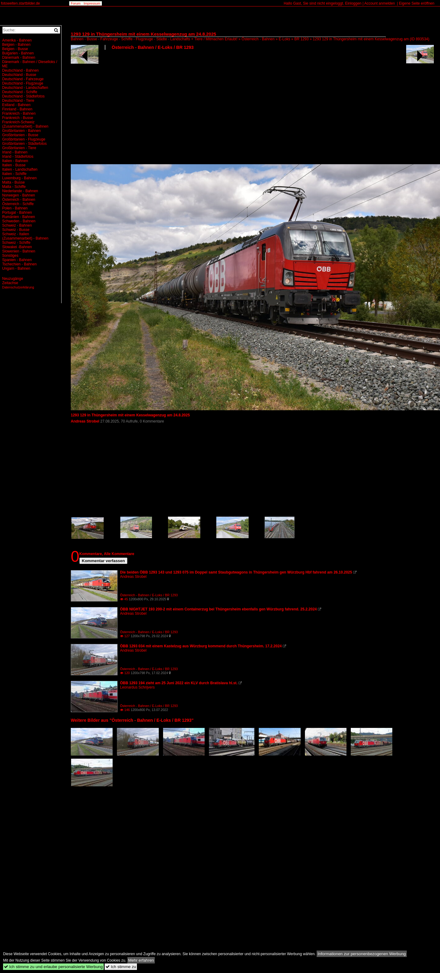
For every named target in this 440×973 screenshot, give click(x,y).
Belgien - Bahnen (16, 44)
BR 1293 (301, 39)
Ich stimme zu (121, 966)
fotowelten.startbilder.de (20, 3)
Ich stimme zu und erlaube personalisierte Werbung (53, 966)
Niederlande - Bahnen (20, 191)
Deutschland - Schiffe (19, 92)
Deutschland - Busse (19, 75)
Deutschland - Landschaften (25, 87)
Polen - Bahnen (15, 208)
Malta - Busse (13, 182)
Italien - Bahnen (15, 161)
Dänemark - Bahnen (18, 57)
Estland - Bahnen (16, 105)
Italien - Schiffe (14, 174)
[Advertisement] (149, 109)
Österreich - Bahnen (258, 39)
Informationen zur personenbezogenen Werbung (362, 953)
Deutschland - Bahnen (20, 70)
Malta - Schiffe (14, 187)
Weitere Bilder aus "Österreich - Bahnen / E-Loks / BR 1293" (132, 720)
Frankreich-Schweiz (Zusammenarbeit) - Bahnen (25, 124)
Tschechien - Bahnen (19, 264)
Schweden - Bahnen (18, 221)
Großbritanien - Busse (20, 135)
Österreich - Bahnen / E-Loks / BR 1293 (153, 47)
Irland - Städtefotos (17, 156)
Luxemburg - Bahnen (19, 178)
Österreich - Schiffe (18, 204)
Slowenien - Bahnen (18, 251)
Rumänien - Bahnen (18, 217)
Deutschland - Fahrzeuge (23, 79)
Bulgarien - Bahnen (18, 53)
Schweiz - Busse (16, 230)
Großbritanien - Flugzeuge (23, 139)
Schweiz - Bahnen (17, 225)
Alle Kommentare (119, 554)
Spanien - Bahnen (17, 260)
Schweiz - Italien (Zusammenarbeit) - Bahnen (25, 236)
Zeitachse (10, 283)
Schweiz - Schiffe (16, 242)
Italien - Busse (14, 165)
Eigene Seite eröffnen (416, 3)
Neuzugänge (12, 278)
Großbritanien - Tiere (19, 148)
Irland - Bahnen (14, 152)
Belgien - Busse (15, 49)
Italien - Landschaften (20, 169)
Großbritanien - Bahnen (21, 131)
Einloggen (353, 3)
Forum (76, 3)
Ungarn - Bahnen (16, 268)
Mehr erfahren (141, 960)
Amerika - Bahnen (17, 40)
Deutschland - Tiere (18, 100)
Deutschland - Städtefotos (23, 96)
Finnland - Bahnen (17, 109)
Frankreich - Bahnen (19, 113)
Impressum (92, 3)
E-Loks (284, 39)
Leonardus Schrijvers (137, 687)
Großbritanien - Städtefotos (24, 143)
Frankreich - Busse (17, 118)
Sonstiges (10, 255)
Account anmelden (379, 3)
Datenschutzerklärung (18, 287)
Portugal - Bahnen (17, 212)
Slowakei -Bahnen (17, 247)
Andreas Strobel (85, 421)
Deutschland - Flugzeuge (22, 83)
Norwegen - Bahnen (18, 195)
